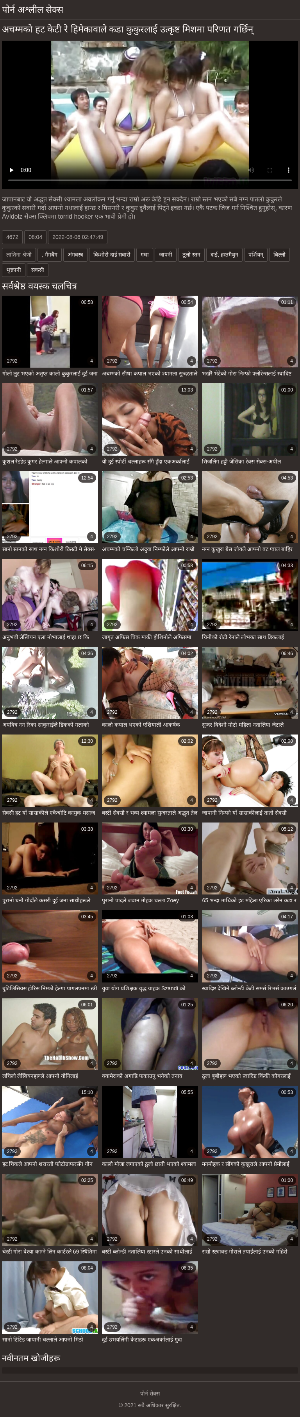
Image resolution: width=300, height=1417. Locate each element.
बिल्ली (279, 254)
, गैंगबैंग (49, 254)
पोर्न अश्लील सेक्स (32, 9)
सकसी (37, 270)
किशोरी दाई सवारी (112, 254)
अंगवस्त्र (75, 254)
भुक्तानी (13, 270)
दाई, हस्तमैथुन (224, 254)
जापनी (165, 254)
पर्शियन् (255, 254)
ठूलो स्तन (191, 254)
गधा (145, 254)
